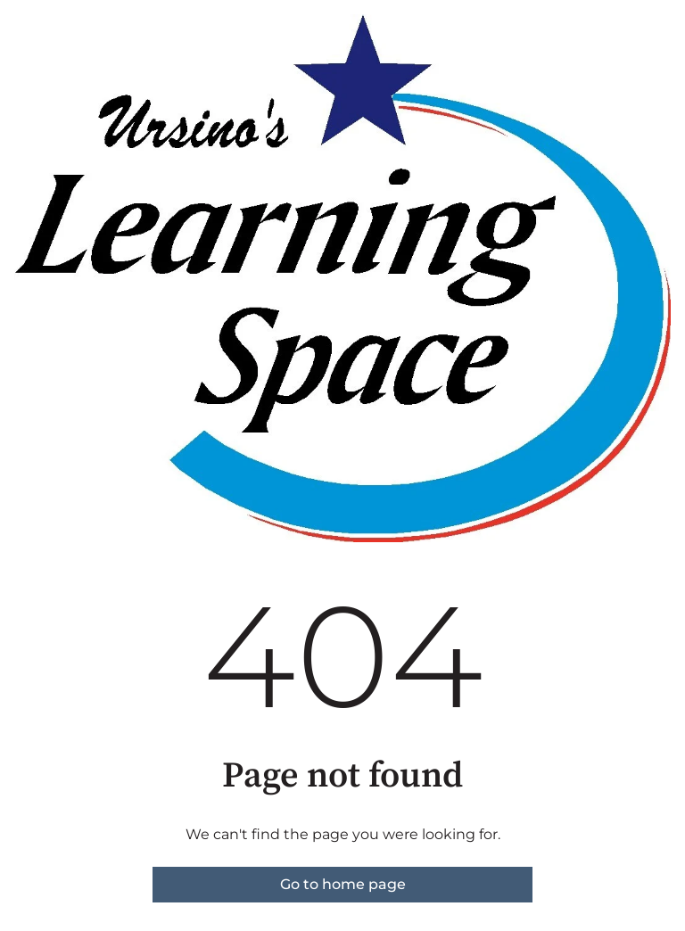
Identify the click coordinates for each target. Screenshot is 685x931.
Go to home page (343, 884)
